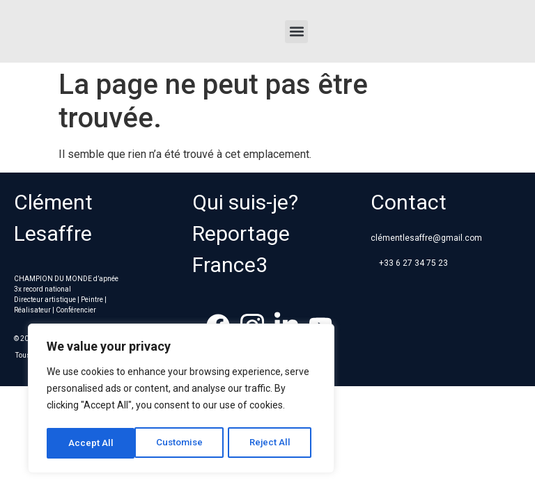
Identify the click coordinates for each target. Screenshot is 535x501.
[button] (296, 31)
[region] (181, 400)
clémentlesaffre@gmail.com (426, 238)
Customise (91, 443)
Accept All (272, 443)
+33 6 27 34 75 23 (413, 263)
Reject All (183, 443)
